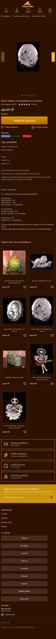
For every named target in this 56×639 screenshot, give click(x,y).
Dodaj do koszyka (24, 120)
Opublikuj (18, 136)
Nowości (24, 553)
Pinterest (28, 136)
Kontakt (4, 526)
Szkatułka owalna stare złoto (14, 377)
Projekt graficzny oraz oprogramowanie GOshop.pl (18, 627)
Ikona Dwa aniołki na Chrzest (42, 281)
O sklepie (4, 514)
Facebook (7, 136)
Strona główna (6, 16)
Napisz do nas (10, 614)
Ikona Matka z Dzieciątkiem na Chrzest (14, 330)
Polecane (24, 561)
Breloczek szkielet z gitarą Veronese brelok (42, 378)
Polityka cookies (6, 522)
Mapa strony (24, 599)
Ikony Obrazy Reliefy (39, 16)
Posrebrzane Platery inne (21, 16)
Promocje (24, 576)
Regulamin (4, 518)
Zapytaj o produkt (42, 127)
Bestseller (24, 568)
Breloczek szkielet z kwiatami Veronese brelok (14, 427)
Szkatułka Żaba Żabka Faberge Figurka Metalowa (14, 282)
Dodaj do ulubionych (11, 127)
